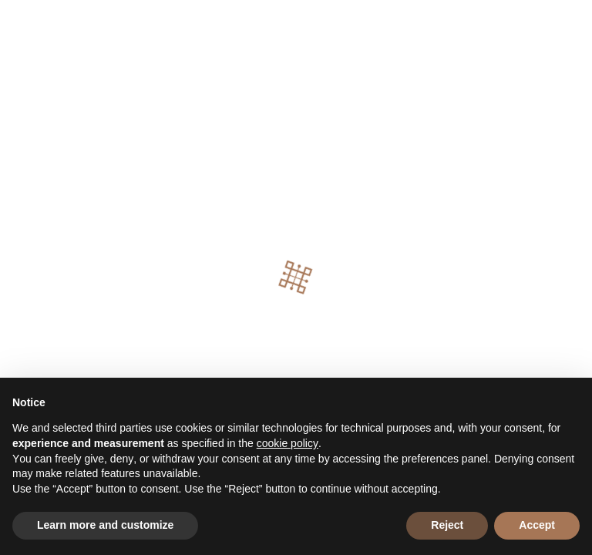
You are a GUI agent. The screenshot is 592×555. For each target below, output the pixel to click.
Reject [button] (447, 525)
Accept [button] (537, 525)
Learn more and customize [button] (105, 525)
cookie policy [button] (287, 443)
